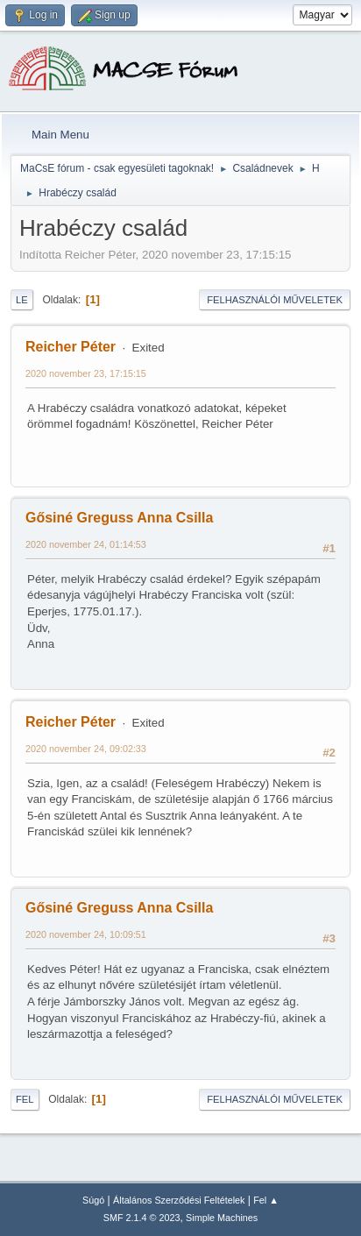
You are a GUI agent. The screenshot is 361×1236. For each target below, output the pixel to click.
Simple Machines (222, 1217)
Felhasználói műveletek (275, 300)
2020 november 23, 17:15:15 (85, 373)
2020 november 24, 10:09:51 (85, 934)
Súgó (93, 1200)
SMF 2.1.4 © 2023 (141, 1217)
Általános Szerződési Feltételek (178, 1200)
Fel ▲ (266, 1200)
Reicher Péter (70, 346)
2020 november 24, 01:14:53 (85, 544)
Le (22, 300)
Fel (25, 1099)
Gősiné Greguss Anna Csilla (119, 517)
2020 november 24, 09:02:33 (85, 748)
